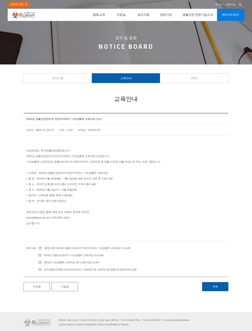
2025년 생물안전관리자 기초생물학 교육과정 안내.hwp (74, 255)
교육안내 (126, 78)
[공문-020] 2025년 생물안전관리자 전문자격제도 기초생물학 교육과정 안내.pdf (87, 248)
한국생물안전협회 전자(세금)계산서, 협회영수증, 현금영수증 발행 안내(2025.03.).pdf (90, 269)
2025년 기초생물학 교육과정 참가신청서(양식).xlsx (71, 262)
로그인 (218, 4)
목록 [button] (215, 286)
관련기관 (166, 14)
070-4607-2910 (133, 320)
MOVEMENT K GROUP (117, 324)
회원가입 (230, 4)
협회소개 (99, 14)
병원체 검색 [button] (16, 4)
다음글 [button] (65, 286)
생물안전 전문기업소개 (197, 14)
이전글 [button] (37, 286)
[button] (240, 5)
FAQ (194, 78)
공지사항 (143, 14)
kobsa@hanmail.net (180, 320)
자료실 (121, 14)
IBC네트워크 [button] (230, 14)
